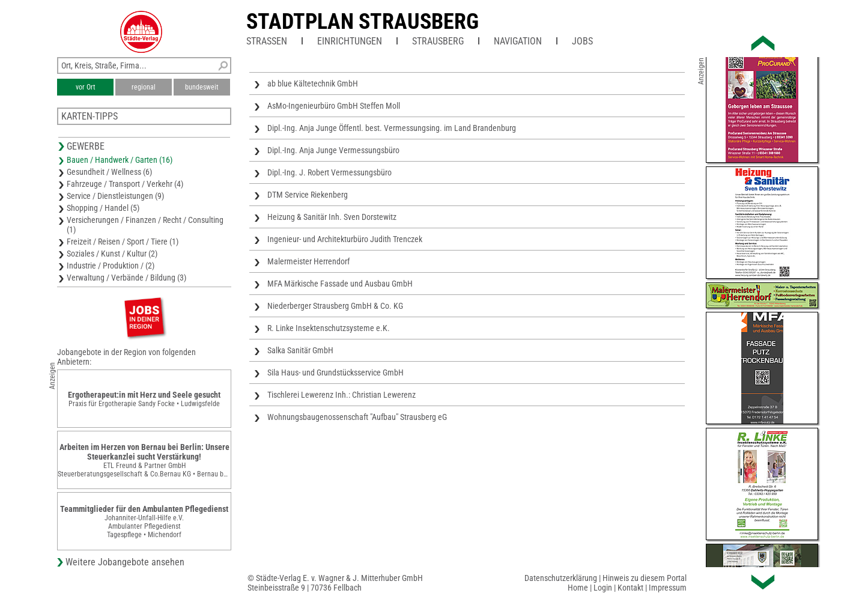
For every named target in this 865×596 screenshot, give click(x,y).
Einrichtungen (349, 41)
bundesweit (202, 87)
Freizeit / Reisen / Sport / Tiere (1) (122, 241)
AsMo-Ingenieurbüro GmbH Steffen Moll (333, 106)
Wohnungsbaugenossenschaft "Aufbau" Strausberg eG (357, 417)
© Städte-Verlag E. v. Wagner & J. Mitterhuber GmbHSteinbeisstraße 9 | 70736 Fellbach (335, 582)
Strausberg (438, 41)
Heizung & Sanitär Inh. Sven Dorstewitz (331, 217)
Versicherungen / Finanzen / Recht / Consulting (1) (145, 224)
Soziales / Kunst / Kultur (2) (112, 253)
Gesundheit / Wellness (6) (109, 172)
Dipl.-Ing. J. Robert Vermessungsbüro (329, 172)
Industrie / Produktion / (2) (110, 265)
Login (602, 587)
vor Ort (86, 87)
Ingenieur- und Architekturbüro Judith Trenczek (344, 239)
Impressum (668, 587)
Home (578, 587)
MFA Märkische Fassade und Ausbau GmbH (340, 283)
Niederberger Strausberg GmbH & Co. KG (335, 306)
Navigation (518, 41)
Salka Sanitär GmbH (300, 350)
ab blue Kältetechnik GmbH (312, 83)
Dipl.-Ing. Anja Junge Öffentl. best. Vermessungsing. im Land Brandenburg (391, 128)
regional (144, 87)
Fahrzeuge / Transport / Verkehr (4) (125, 184)
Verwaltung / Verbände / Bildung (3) (126, 277)
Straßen (266, 41)
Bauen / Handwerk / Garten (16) (119, 160)
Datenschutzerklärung (560, 578)
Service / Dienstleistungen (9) (115, 196)
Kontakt (630, 587)
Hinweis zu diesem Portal (644, 578)
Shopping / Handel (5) (103, 208)
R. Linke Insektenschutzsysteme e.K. (328, 328)
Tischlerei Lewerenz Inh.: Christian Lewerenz (341, 395)
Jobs (582, 41)
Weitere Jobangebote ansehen (124, 562)
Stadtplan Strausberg (362, 21)
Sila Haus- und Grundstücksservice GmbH (335, 372)
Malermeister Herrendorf (308, 261)
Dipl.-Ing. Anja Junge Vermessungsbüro (333, 150)
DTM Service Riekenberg (307, 194)
